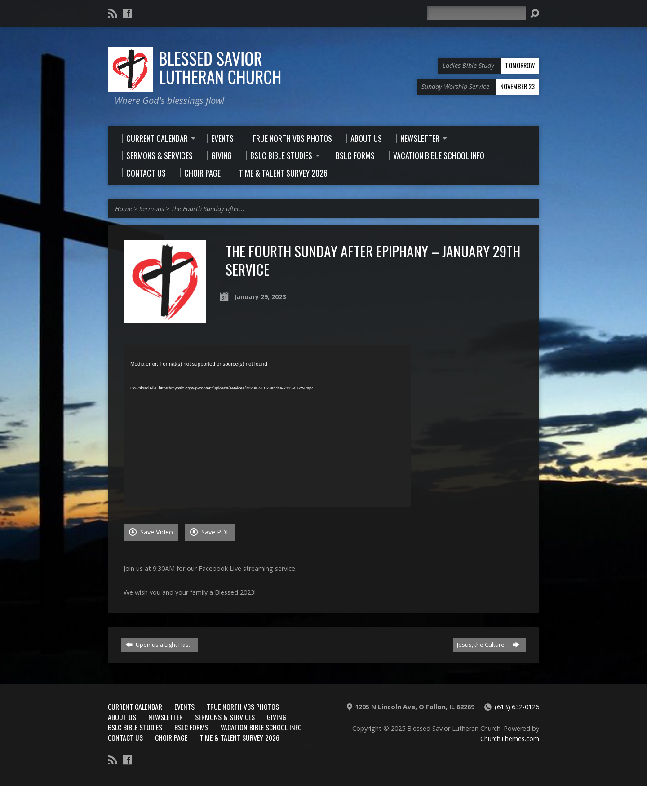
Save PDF (210, 532)
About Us (122, 716)
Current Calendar (135, 706)
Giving (276, 716)
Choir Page (171, 737)
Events (184, 706)
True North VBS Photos (243, 706)
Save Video (151, 532)
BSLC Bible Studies (135, 727)
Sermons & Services (225, 716)
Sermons (151, 208)
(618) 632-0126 (517, 706)
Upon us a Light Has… (159, 644)
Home (123, 208)
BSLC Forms (191, 727)
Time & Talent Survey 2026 (239, 737)
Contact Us (125, 737)
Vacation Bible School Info (261, 727)
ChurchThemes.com (509, 738)
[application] (267, 426)
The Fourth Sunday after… (207, 208)
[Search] (476, 13)
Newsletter (165, 716)
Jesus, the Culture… (488, 644)
